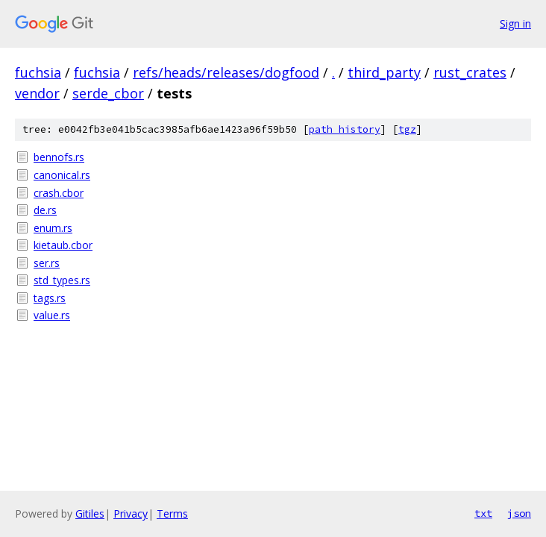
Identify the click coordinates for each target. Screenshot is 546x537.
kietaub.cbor (63, 245)
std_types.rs (62, 280)
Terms (172, 513)
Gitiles (89, 513)
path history (344, 129)
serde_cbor (108, 93)
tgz (407, 129)
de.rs (45, 210)
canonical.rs (62, 175)
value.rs (52, 315)
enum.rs (53, 228)
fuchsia (38, 72)
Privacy (130, 513)
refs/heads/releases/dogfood (226, 72)
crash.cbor (59, 193)
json (519, 513)
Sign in (515, 23)
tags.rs (50, 298)
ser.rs (47, 263)
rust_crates (469, 72)
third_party (384, 72)
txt (483, 513)
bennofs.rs (59, 157)
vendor (37, 93)
